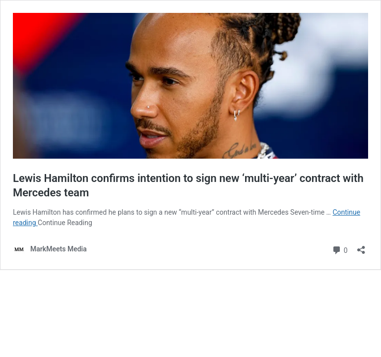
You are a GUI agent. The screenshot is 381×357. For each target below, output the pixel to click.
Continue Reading (65, 223)
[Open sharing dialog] (361, 246)
